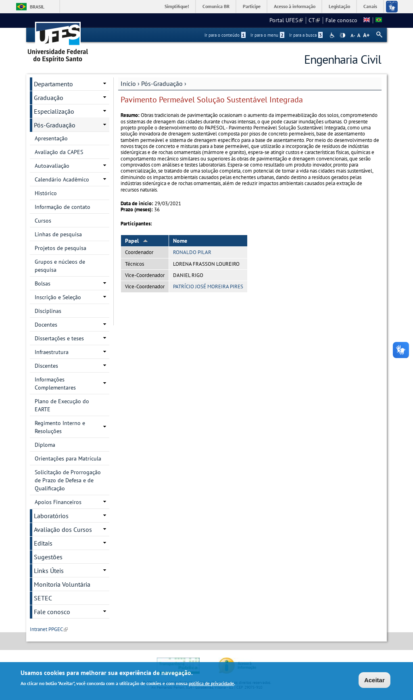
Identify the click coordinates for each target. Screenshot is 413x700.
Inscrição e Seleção (58, 297)
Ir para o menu (267, 35)
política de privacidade (211, 684)
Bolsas (42, 283)
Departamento (53, 84)
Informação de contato (62, 206)
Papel (136, 240)
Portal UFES (286, 20)
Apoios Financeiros (58, 502)
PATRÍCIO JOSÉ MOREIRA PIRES (208, 286)
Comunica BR (215, 6)
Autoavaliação (52, 165)
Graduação (48, 98)
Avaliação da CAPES (59, 152)
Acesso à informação (294, 6)
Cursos (43, 220)
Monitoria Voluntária (62, 584)
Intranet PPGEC (49, 629)
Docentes (46, 324)
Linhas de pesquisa (58, 234)
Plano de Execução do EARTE (62, 405)
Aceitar (374, 680)
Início (128, 83)
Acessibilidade (333, 35)
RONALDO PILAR (192, 252)
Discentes (46, 365)
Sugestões (48, 557)
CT (314, 20)
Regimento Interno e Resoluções (60, 427)
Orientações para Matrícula (68, 458)
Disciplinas (48, 311)
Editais (43, 543)
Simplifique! (177, 6)
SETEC (43, 598)
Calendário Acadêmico (62, 179)
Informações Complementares (55, 383)
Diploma (45, 444)
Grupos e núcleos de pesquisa (60, 265)
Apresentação (51, 138)
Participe (252, 6)
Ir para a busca (306, 35)
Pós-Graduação (162, 83)
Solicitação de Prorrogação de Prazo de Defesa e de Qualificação (68, 480)
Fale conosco (341, 20)
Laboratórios (51, 516)
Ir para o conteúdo (225, 35)
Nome (180, 240)
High (342, 35)
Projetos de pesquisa (60, 248)
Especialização (54, 111)
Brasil (37, 7)
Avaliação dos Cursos (63, 529)
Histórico (46, 193)
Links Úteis (49, 571)
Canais (370, 6)
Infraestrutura (52, 352)
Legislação (339, 6)
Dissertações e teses (59, 338)
